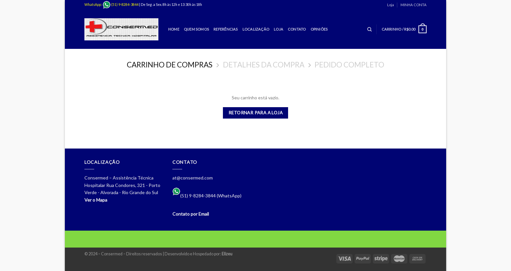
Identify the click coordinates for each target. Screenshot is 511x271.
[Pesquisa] (369, 29)
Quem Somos (196, 29)
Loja (390, 5)
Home (173, 29)
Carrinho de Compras (169, 65)
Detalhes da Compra (263, 65)
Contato (297, 29)
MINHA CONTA (414, 5)
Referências (225, 29)
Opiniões (319, 29)
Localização (255, 29)
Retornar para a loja (255, 112)
